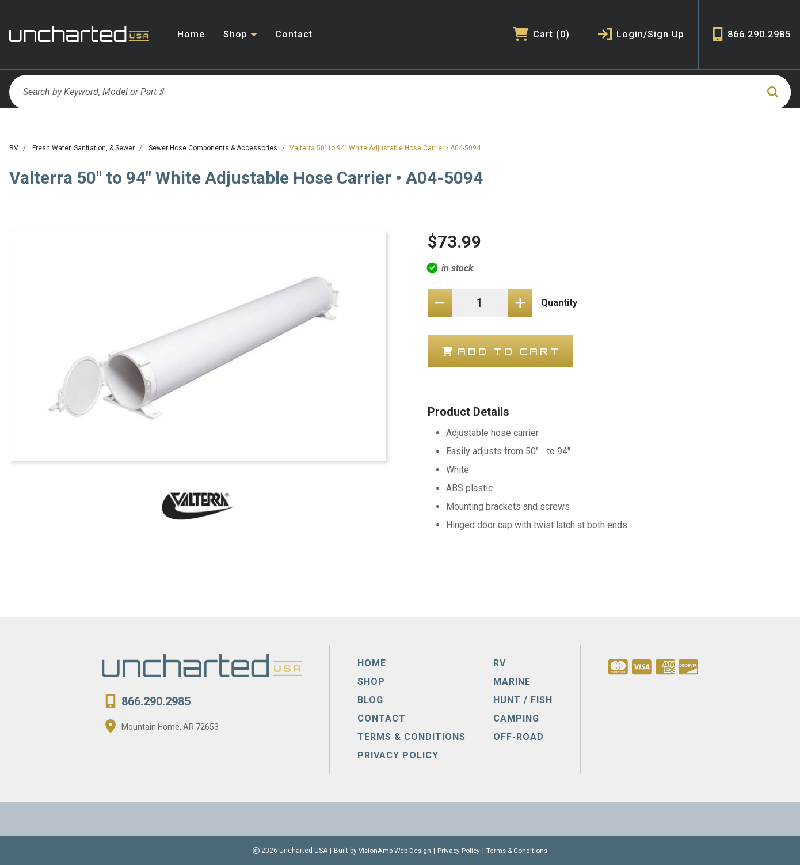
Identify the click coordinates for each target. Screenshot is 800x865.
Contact (294, 34)
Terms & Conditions (518, 851)
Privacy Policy (459, 851)
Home (191, 34)
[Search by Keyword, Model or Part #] (383, 92)
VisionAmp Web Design (394, 851)
